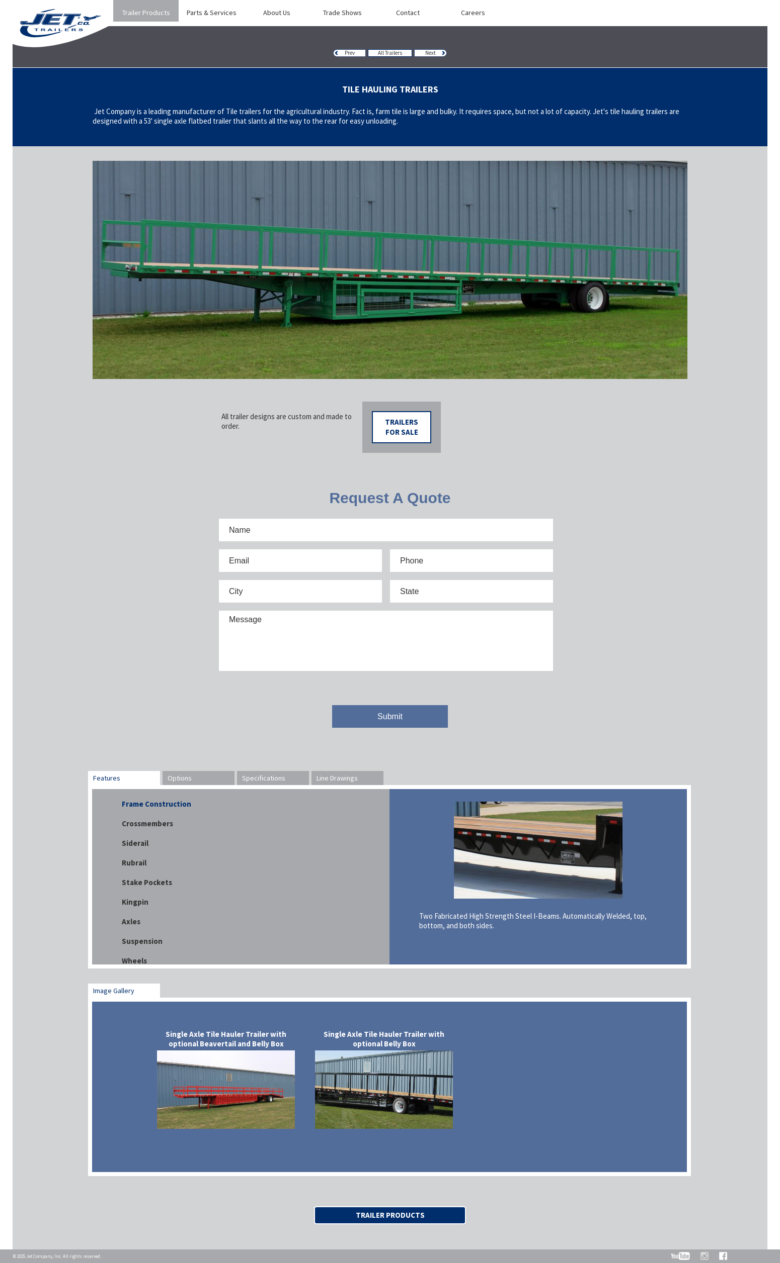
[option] (390, 270)
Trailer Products (390, 1215)
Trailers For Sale (401, 427)
